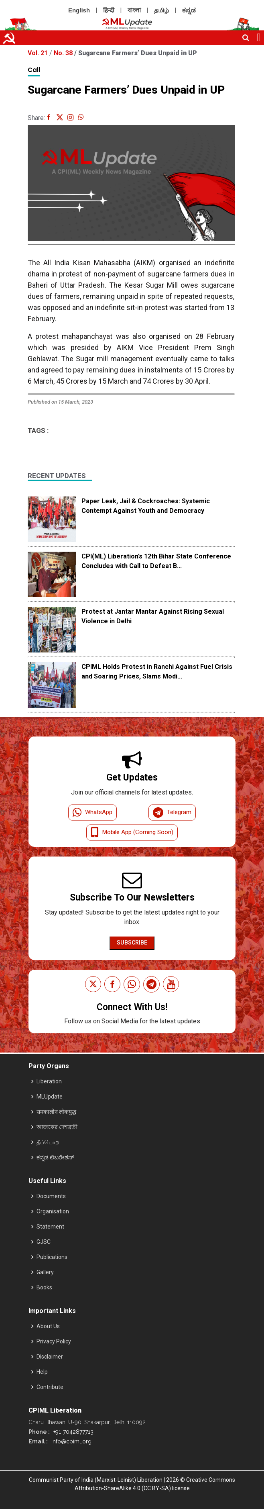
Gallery (45, 1272)
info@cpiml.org (70, 1441)
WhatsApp (92, 812)
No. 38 (64, 53)
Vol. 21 (38, 53)
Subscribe (132, 942)
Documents (51, 1196)
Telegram (172, 812)
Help (42, 1372)
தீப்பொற (48, 1142)
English (79, 10)
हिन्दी (108, 10)
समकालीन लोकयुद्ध (56, 1112)
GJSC (44, 1242)
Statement (50, 1226)
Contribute (50, 1387)
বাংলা (134, 10)
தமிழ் (161, 10)
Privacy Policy (54, 1341)
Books (44, 1287)
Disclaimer (50, 1356)
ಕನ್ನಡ (189, 10)
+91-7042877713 (72, 1432)
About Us (48, 1326)
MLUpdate (50, 1096)
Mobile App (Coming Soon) (132, 832)
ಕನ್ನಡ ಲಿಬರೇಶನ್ (55, 1157)
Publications (52, 1257)
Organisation (53, 1211)
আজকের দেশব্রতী (57, 1127)
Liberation (49, 1081)
